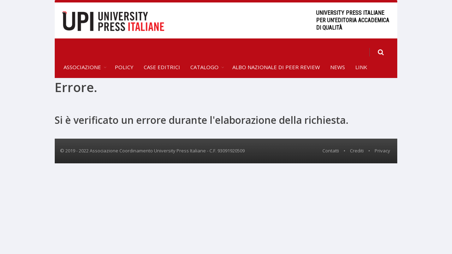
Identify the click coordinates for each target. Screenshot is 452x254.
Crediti (357, 135)
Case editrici (162, 51)
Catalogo (204, 51)
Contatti (330, 135)
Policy (124, 51)
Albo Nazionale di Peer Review (276, 51)
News (337, 51)
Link (361, 51)
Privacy (382, 135)
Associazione (82, 51)
